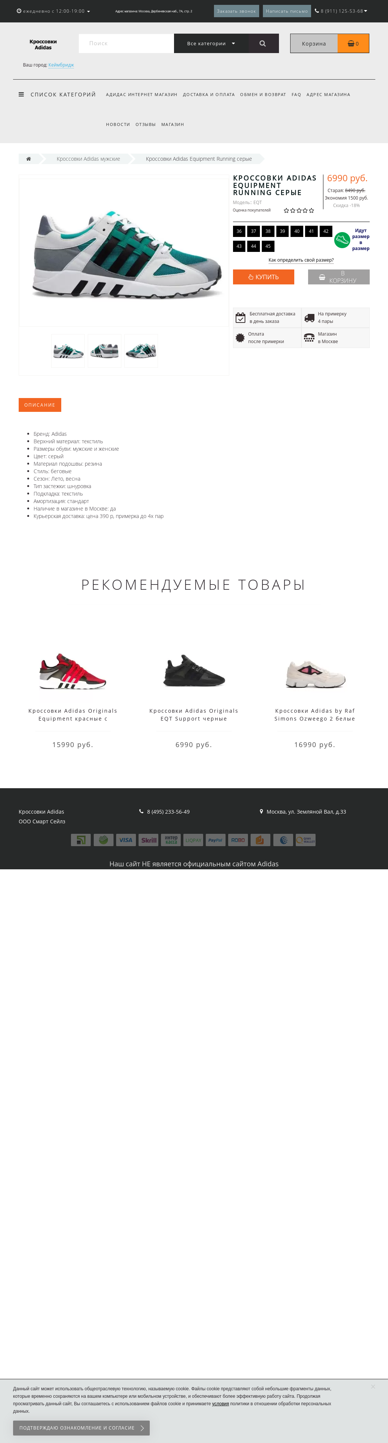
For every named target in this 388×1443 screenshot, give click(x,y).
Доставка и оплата (210, 94)
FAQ (300, 94)
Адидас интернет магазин (142, 94)
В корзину (337, 276)
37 (253, 231)
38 (268, 231)
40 (296, 231)
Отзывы (147, 124)
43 (239, 246)
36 (239, 231)
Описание (40, 405)
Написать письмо (287, 11)
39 (282, 231)
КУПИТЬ (267, 277)
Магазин (175, 124)
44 (253, 246)
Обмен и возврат (265, 94)
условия (220, 1403)
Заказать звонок (236, 11)
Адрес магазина (333, 94)
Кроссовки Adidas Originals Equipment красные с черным (73, 718)
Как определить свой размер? (301, 260)
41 (311, 231)
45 (268, 246)
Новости (118, 124)
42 (326, 231)
